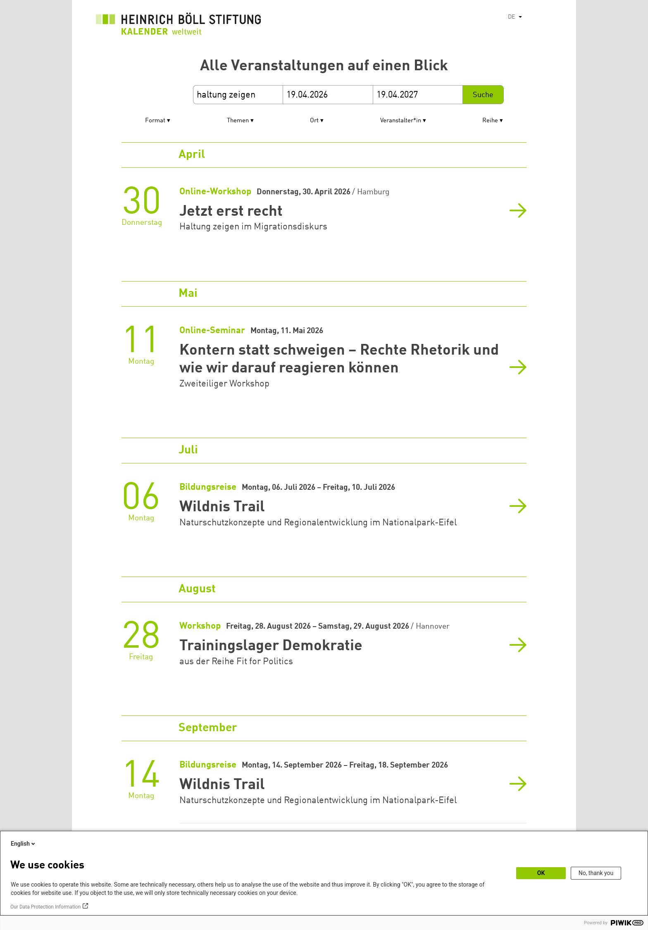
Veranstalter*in (400, 121)
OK (541, 873)
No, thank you (596, 873)
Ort (314, 121)
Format (155, 121)
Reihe (490, 121)
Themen (238, 121)
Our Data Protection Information (45, 907)
